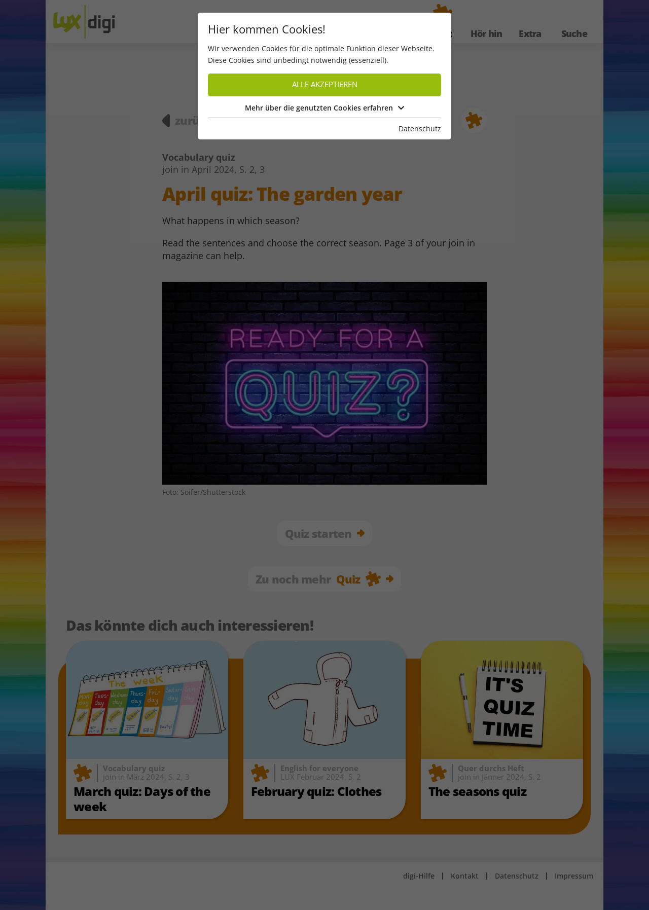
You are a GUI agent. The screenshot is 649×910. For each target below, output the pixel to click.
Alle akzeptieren (324, 84)
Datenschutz (420, 128)
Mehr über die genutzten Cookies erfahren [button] (324, 108)
